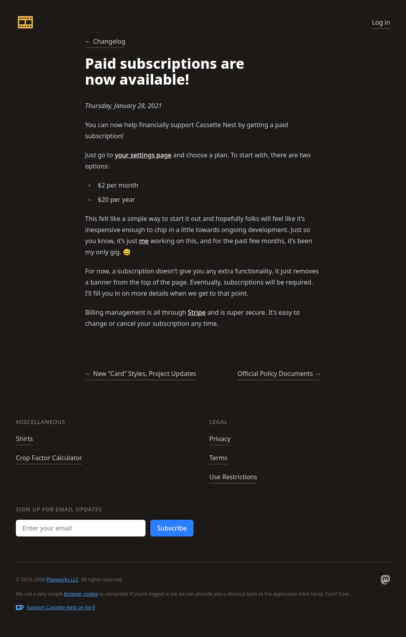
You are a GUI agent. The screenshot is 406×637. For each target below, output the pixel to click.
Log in (381, 22)
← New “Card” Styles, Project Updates (140, 373)
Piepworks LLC (62, 579)
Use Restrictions (233, 476)
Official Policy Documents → (279, 373)
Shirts (24, 438)
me (144, 240)
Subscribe (172, 528)
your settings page (143, 155)
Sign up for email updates (59, 509)
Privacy (219, 438)
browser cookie (81, 594)
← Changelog (105, 41)
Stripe (197, 312)
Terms (218, 457)
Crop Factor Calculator (49, 457)
